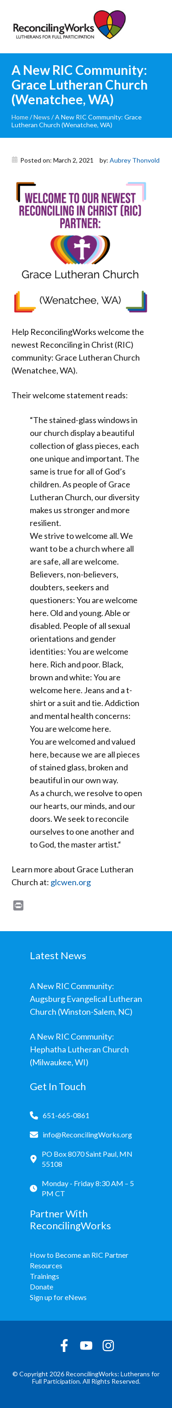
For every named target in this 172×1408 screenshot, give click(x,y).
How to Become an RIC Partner (79, 1254)
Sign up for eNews (58, 1297)
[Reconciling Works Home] (68, 26)
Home (19, 117)
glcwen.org (70, 882)
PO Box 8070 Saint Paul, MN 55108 (87, 1158)
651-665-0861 (66, 1115)
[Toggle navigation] (154, 26)
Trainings (44, 1276)
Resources (46, 1265)
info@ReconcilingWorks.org (87, 1134)
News (41, 117)
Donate (41, 1286)
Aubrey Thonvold (135, 160)
